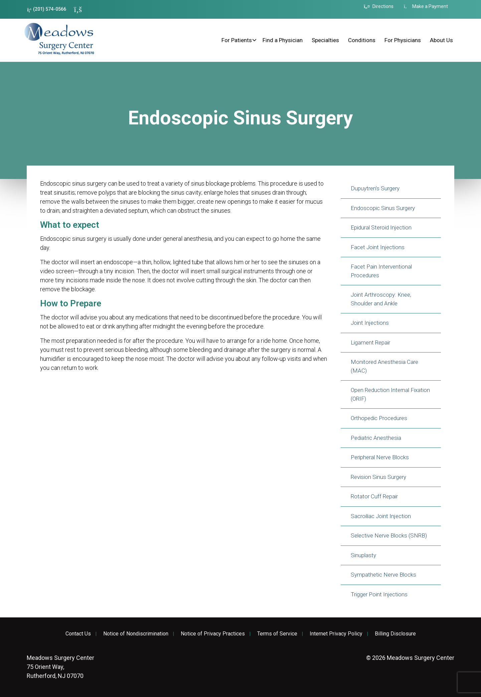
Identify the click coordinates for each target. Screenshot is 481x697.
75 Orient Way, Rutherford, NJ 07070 (60, 666)
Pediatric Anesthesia (376, 437)
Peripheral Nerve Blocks (380, 457)
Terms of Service (277, 633)
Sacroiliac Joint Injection (381, 516)
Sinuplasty (363, 555)
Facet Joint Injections (378, 247)
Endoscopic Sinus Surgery (383, 208)
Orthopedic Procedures (379, 418)
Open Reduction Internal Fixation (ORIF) (390, 394)
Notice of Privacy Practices (213, 633)
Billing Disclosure (395, 633)
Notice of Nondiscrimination (135, 633)
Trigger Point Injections (379, 594)
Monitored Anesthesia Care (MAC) (384, 366)
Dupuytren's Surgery (375, 188)
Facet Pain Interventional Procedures (381, 271)
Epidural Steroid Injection (381, 227)
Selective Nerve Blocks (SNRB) (389, 535)
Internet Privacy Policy (336, 633)
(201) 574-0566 (46, 9)
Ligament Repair (370, 342)
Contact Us (78, 633)
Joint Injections (370, 322)
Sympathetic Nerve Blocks (383, 574)
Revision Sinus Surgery (378, 477)
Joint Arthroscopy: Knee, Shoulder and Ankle (381, 299)
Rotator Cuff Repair (374, 496)
